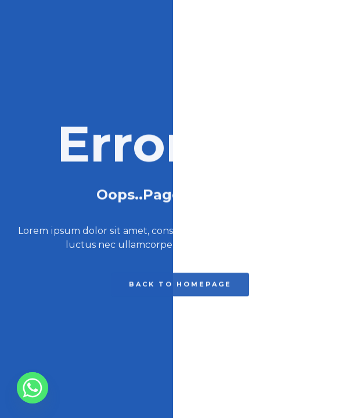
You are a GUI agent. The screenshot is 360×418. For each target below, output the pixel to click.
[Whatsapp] (32, 387)
